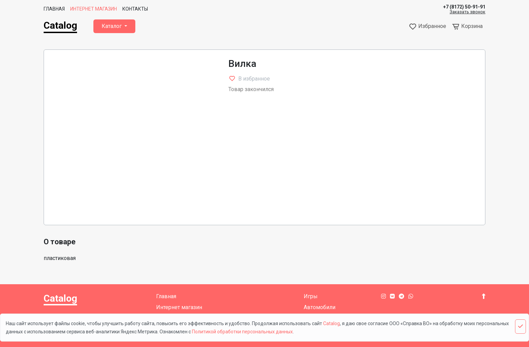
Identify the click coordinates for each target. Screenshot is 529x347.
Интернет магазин (93, 9)
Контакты (135, 9)
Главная (54, 9)
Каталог (112, 26)
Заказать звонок (467, 12)
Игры (311, 296)
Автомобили (319, 307)
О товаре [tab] (60, 241)
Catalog (60, 25)
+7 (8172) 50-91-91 (464, 7)
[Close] (520, 326)
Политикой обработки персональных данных (242, 331)
